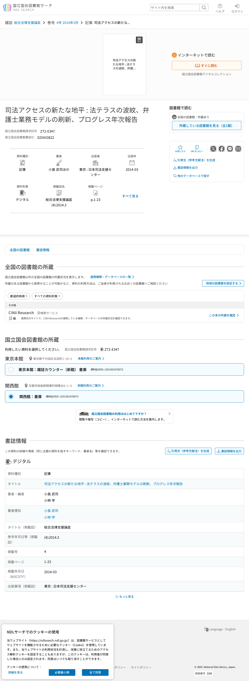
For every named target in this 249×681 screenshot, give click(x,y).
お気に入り (180, 149)
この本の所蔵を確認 (224, 315)
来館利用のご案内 (92, 358)
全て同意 (95, 672)
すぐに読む (206, 65)
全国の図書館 (20, 249)
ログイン (237, 7)
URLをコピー (197, 149)
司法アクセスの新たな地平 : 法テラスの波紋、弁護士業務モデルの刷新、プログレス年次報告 (113, 483)
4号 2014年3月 (67, 22)
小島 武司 (51, 510)
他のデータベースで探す (191, 176)
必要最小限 (62, 672)
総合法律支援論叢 (27, 22)
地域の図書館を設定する (224, 283)
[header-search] (179, 7)
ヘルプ (220, 7)
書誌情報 (42, 249)
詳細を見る (15, 672)
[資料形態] (47, 296)
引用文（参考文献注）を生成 (194, 160)
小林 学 (49, 517)
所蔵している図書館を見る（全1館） (206, 125)
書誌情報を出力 (185, 167)
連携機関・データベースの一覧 (113, 276)
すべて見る (130, 195)
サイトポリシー (141, 667)
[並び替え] (19, 296)
